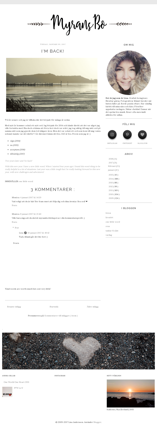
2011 (111, 190)
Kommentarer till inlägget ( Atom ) (61, 315)
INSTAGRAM (112, 143)
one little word (26, 181)
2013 (111, 182)
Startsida (54, 306)
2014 (111, 179)
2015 (111, 175)
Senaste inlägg (14, 306)
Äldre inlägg (92, 306)
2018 (111, 159)
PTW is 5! (18, 388)
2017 (111, 162)
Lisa (21, 233)
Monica (15, 197)
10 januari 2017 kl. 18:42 (38, 233)
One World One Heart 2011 (16, 382)
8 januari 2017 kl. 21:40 (30, 214)
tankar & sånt (112, 230)
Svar (17, 227)
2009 (111, 198)
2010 (111, 194)
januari (111, 170)
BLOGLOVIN (142, 143)
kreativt (109, 217)
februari (112, 166)
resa (108, 226)
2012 (111, 186)
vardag (109, 235)
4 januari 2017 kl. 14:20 (30, 197)
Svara (14, 205)
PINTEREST (127, 143)
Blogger (97, 422)
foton (108, 213)
